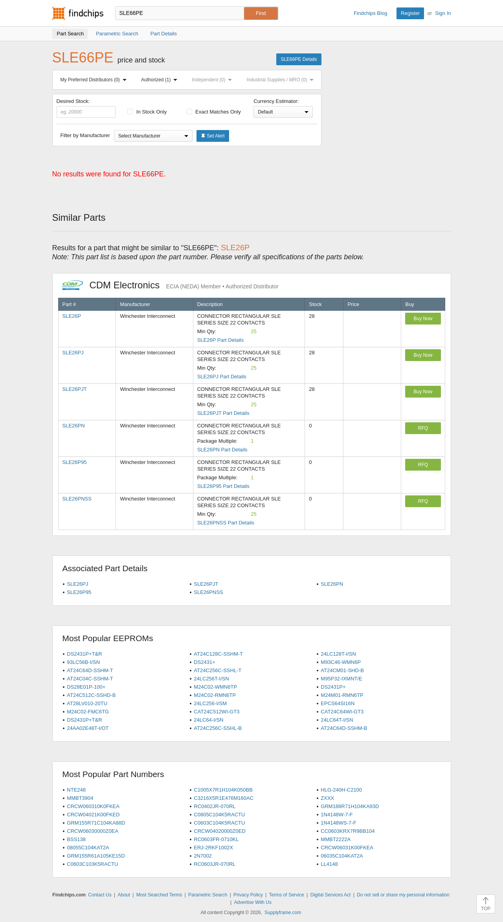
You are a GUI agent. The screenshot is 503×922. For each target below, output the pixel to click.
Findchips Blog (370, 13)
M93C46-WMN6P (341, 662)
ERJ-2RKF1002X (213, 848)
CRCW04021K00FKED (93, 815)
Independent (213, 79)
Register (410, 13)
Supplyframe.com (282, 912)
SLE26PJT (74, 389)
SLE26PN (73, 426)
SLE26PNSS (77, 499)
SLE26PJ (73, 353)
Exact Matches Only (214, 112)
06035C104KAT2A (342, 856)
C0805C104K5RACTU (219, 815)
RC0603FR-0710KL (216, 839)
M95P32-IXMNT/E (341, 679)
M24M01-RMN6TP (342, 695)
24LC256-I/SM (210, 703)
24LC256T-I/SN (211, 679)
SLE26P (71, 316)
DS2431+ (204, 662)
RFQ (423, 428)
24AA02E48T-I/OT (87, 728)
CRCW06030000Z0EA (92, 831)
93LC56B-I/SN (83, 662)
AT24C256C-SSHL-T (217, 670)
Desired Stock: (86, 108)
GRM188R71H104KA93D (350, 806)
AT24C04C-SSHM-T (90, 679)
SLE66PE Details (299, 59)
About (123, 895)
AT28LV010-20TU (87, 703)
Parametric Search (207, 895)
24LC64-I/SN (208, 720)
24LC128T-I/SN (338, 654)
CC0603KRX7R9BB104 (347, 831)
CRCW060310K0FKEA (93, 806)
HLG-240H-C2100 (341, 790)
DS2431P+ (333, 687)
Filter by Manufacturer (85, 135)
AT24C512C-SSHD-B (91, 695)
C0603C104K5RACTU (219, 823)
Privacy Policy (248, 895)
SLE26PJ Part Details (221, 376)
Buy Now (422, 318)
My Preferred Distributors (95, 79)
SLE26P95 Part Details (223, 486)
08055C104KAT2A (88, 848)
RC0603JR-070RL (214, 864)
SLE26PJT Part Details (223, 413)
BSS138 (76, 839)
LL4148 (329, 864)
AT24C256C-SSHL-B (218, 728)
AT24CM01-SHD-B (342, 670)
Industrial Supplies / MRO (281, 79)
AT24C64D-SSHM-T (90, 670)
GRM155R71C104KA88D (96, 823)
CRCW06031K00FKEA (347, 848)
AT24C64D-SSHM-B (344, 728)
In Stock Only (147, 112)
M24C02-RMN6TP (215, 695)
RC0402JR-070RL (214, 806)
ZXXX (327, 798)
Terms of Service (286, 895)
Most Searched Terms (159, 895)
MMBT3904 (80, 798)
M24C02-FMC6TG (88, 712)
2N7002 (203, 856)
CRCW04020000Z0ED (220, 831)
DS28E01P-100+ (86, 687)
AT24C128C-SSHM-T (218, 654)
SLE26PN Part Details (222, 450)
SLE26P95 (74, 462)
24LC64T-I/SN (337, 720)
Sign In (443, 13)
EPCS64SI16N (337, 703)
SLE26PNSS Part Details (225, 523)
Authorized (160, 79)
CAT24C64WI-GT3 (342, 712)
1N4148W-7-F (336, 815)
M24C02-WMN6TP (215, 687)
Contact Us (99, 895)
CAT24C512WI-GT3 (216, 712)
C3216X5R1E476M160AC (223, 798)
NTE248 (76, 790)
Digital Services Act (330, 895)
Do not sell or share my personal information (403, 895)
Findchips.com (77, 13)
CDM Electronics (170, 285)
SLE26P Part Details (220, 340)
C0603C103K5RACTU (92, 864)
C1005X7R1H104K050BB (223, 790)
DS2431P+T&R (84, 654)
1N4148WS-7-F (338, 823)
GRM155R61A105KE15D (96, 856)
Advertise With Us (253, 902)
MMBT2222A (336, 839)
